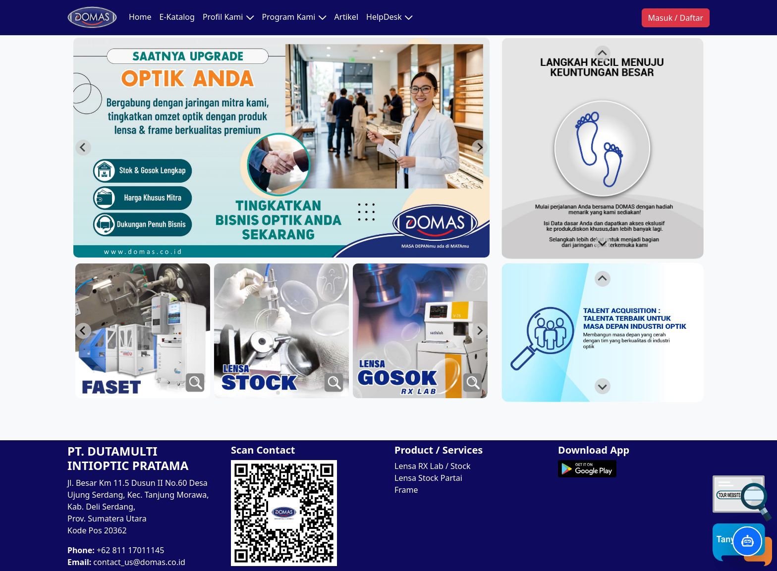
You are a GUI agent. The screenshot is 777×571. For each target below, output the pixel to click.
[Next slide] (480, 148)
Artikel (346, 16)
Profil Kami (228, 17)
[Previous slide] (83, 148)
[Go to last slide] (480, 331)
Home (140, 16)
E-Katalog (177, 16)
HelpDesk (389, 17)
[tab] (284, 392)
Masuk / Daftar (675, 17)
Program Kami (294, 17)
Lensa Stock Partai (428, 477)
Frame (406, 489)
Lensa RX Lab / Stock (432, 466)
